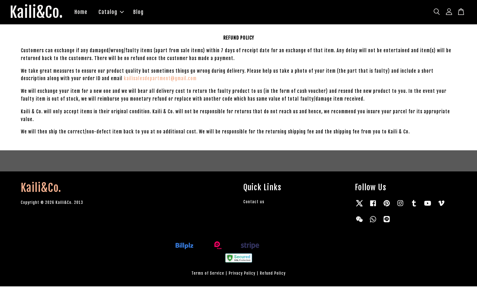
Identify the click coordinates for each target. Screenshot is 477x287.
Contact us (253, 202)
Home (82, 12)
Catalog (112, 12)
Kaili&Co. (37, 12)
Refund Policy (273, 273)
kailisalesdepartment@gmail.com (160, 79)
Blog (140, 12)
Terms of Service (207, 273)
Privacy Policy (242, 273)
